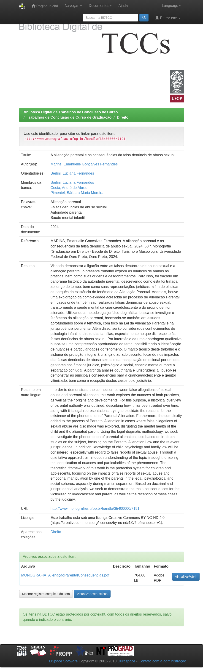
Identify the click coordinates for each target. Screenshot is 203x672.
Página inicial (45, 6)
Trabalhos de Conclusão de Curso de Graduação (69, 117)
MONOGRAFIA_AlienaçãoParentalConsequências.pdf (65, 575)
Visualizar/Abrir (186, 577)
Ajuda (123, 6)
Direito (123, 117)
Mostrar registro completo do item (46, 594)
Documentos (100, 6)
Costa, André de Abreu (69, 188)
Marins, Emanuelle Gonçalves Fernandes (84, 164)
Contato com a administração (162, 661)
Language (171, 6)
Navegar (73, 6)
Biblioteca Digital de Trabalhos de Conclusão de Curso (70, 112)
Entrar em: (168, 18)
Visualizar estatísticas (92, 594)
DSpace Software (63, 661)
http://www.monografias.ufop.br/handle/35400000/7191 (95, 508)
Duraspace (126, 661)
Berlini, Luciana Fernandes (72, 173)
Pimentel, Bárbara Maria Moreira (77, 193)
